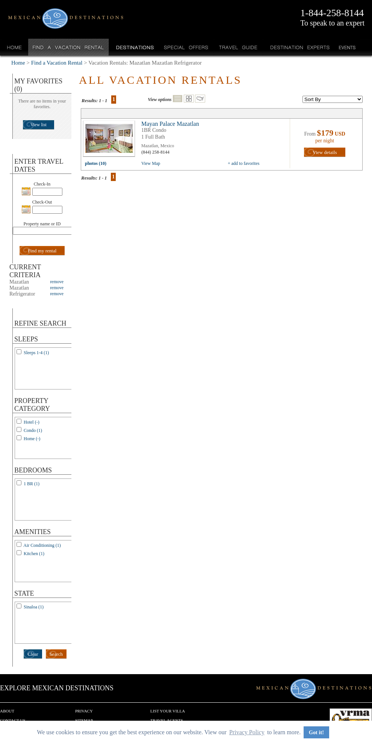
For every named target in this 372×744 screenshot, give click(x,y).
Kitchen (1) (34, 553)
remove (57, 281)
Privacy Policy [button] (247, 732)
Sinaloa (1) (34, 607)
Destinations (134, 47)
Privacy (84, 711)
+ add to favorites (243, 163)
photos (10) (95, 163)
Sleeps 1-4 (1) (36, 352)
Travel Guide (238, 47)
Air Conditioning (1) (41, 545)
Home (14, 47)
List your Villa (167, 711)
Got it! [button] (316, 732)
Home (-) (32, 438)
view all (111, 140)
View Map (150, 163)
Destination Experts (298, 47)
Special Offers (186, 47)
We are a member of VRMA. (351, 719)
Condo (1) (33, 430)
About (7, 711)
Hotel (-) (31, 422)
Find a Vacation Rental (68, 47)
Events (346, 47)
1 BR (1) (31, 483)
